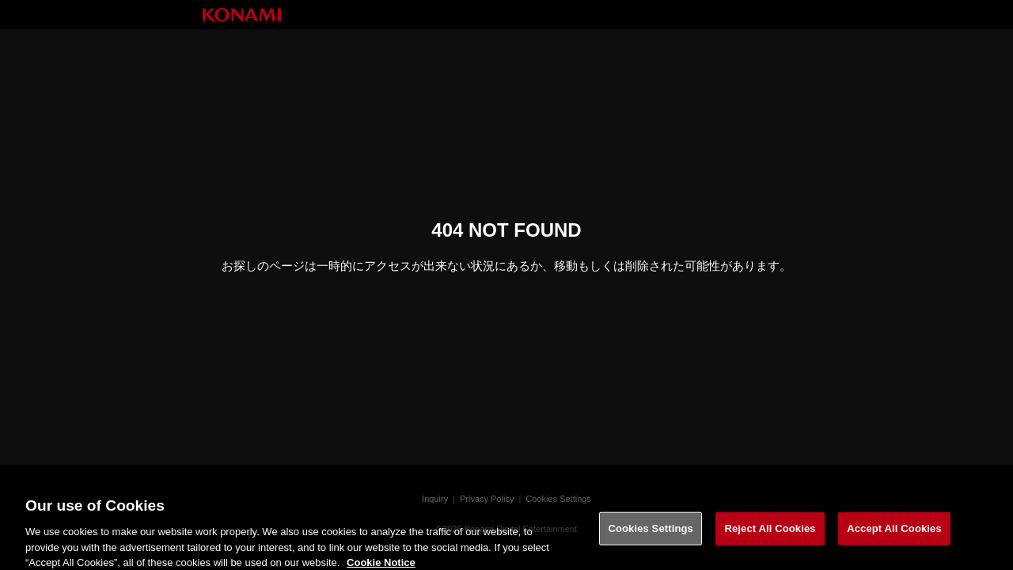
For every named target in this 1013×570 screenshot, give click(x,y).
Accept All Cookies (894, 534)
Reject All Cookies (769, 534)
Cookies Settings (650, 534)
